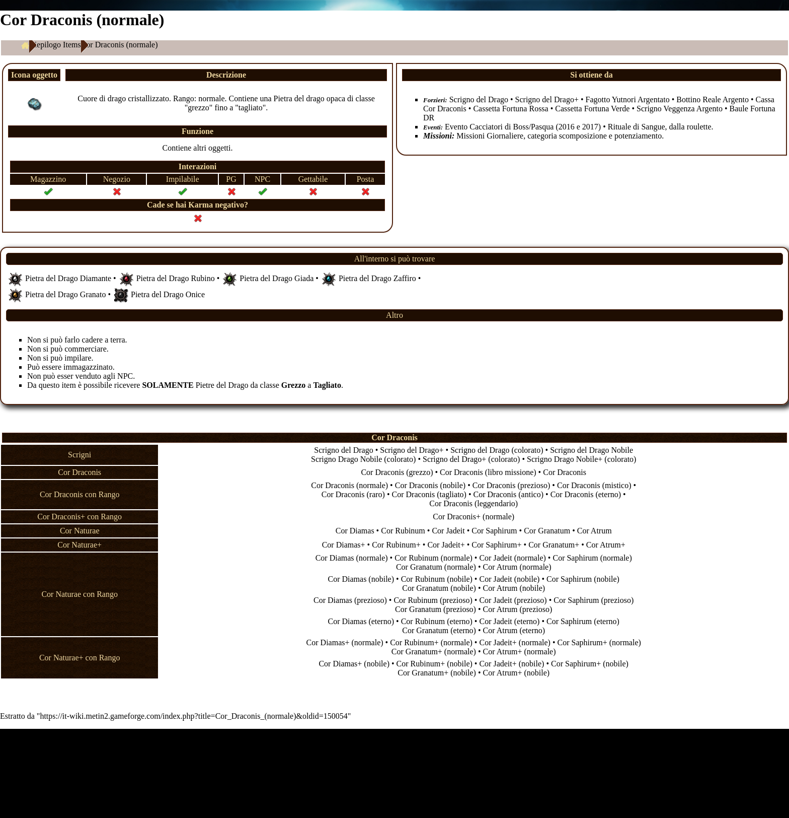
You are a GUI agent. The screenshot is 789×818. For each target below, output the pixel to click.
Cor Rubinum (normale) (433, 558)
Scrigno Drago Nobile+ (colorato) (581, 459)
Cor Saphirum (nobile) (582, 579)
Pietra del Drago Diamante (68, 278)
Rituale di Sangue (636, 126)
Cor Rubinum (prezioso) (432, 600)
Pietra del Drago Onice (168, 294)
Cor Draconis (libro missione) (488, 472)
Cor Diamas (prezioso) (350, 600)
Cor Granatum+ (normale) (433, 651)
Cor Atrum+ (605, 544)
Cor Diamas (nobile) (361, 579)
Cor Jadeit (448, 530)
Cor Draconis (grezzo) (397, 472)
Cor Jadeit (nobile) (509, 579)
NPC (125, 376)
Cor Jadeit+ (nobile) (511, 663)
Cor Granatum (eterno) (439, 630)
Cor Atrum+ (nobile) (516, 672)
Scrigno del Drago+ (547, 99)
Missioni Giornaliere (489, 135)
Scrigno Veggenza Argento (680, 108)
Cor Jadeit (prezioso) (512, 600)
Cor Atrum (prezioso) (518, 609)
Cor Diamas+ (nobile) (354, 663)
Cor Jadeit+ (445, 544)
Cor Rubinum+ (396, 544)
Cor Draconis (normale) (349, 485)
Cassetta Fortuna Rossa (510, 108)
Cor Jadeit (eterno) (509, 621)
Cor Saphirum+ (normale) (599, 642)
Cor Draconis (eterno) (585, 494)
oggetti (219, 148)
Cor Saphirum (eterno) (582, 621)
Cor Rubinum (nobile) (436, 579)
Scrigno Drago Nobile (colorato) (363, 459)
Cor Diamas (355, 530)
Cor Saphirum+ (496, 544)
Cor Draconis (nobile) (430, 485)
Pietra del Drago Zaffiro (377, 278)
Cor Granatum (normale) (436, 567)
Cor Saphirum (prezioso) (594, 600)
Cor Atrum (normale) (517, 567)
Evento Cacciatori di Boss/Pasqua (499, 126)
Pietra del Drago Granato (65, 294)
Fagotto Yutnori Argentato (628, 99)
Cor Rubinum (403, 530)
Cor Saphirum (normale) (592, 558)
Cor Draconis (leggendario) (473, 503)
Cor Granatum (547, 530)
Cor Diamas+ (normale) (344, 642)
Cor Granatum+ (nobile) (437, 672)
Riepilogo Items (55, 44)
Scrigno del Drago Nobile (591, 450)
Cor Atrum (594, 530)
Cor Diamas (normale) (351, 558)
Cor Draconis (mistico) (594, 485)
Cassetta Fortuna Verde (592, 108)
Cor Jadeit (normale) (512, 558)
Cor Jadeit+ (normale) (514, 642)
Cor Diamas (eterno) (361, 621)
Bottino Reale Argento (712, 99)
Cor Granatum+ (553, 544)
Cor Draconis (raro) (353, 494)
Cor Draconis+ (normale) (473, 516)
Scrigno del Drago (478, 99)
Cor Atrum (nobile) (514, 588)
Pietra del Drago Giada (276, 278)
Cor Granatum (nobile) (439, 588)
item (68, 385)
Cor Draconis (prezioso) (511, 485)
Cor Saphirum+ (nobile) (589, 663)
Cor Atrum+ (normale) (519, 651)
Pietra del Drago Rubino (175, 278)
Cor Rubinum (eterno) (436, 621)
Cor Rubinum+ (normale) (431, 642)
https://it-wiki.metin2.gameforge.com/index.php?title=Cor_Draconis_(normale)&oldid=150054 (193, 716)
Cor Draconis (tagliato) (429, 494)
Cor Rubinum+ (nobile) (434, 663)
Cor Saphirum (494, 530)
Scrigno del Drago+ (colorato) (471, 459)
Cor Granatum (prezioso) (435, 609)
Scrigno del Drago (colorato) (496, 450)
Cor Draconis (564, 472)
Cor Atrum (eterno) (514, 630)
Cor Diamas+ (343, 544)
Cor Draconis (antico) (509, 494)
